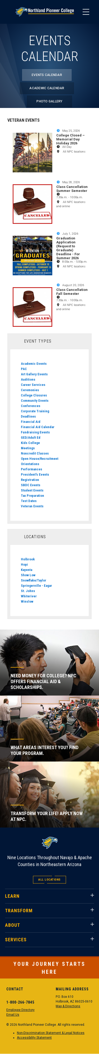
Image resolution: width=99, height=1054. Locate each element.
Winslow (27, 601)
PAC (24, 369)
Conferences (30, 406)
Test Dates (29, 501)
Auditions (28, 379)
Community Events (35, 401)
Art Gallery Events (34, 374)
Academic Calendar (46, 88)
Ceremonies (30, 390)
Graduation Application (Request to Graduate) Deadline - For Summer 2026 (68, 248)
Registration (30, 480)
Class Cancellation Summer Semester (72, 189)
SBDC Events (30, 485)
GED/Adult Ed (30, 437)
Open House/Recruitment (39, 459)
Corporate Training (35, 411)
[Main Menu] (86, 12)
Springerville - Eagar (36, 586)
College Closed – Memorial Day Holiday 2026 (70, 139)
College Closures (34, 395)
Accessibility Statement (34, 1037)
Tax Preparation (32, 496)
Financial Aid (30, 422)
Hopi (24, 564)
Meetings (28, 448)
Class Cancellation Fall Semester (72, 292)
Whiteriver (29, 596)
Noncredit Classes (35, 453)
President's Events (35, 474)
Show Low (28, 575)
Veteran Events (32, 506)
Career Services (33, 385)
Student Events (32, 490)
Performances (31, 469)
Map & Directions (68, 1006)
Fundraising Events (35, 432)
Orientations (30, 464)
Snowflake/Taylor (33, 580)
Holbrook (28, 559)
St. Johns (28, 591)
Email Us (12, 1015)
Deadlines (28, 416)
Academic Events (34, 364)
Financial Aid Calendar (37, 427)
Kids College (30, 443)
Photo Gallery (49, 101)
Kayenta (26, 570)
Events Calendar (47, 75)
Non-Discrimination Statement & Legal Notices (50, 1033)
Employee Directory (20, 1010)
